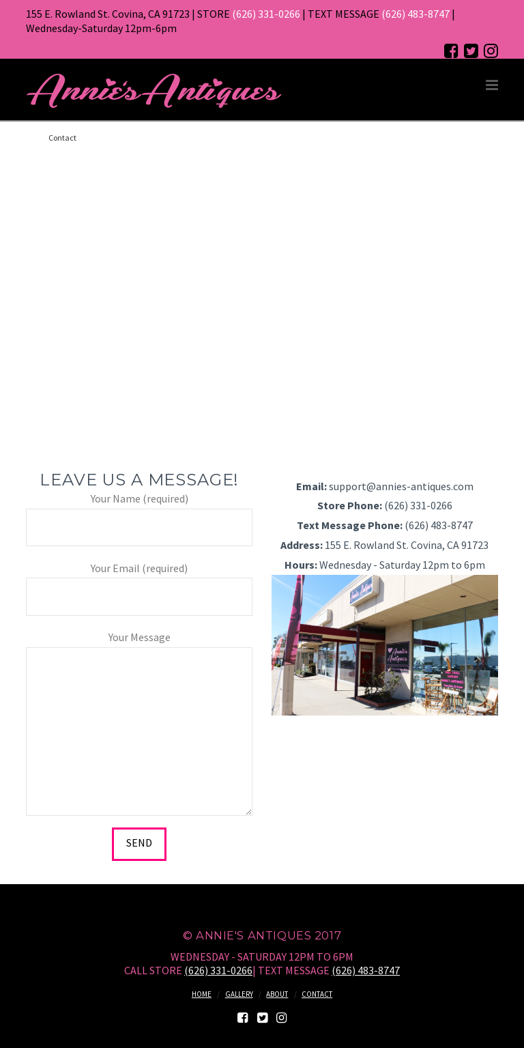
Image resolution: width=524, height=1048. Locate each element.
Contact (317, 994)
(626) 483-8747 (415, 13)
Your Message (139, 647)
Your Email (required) (139, 583)
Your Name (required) (139, 514)
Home (202, 994)
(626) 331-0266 (266, 13)
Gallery (239, 994)
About (277, 994)
